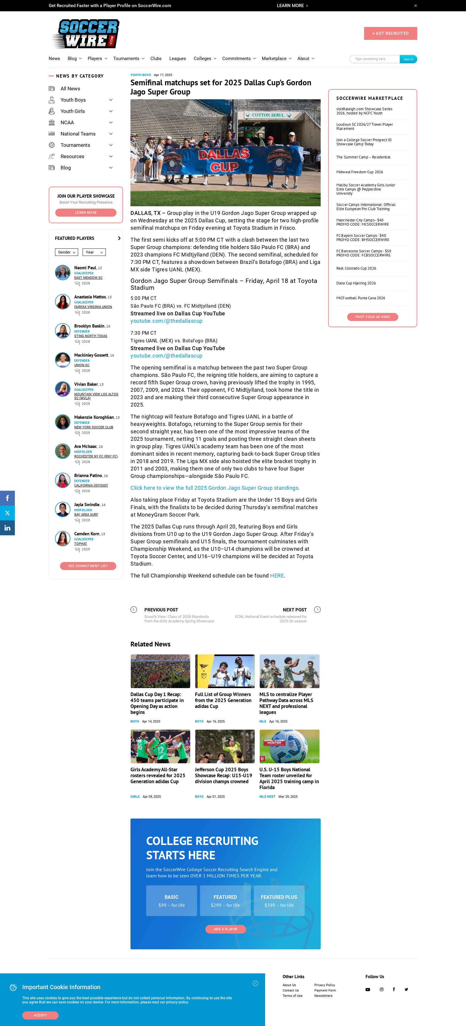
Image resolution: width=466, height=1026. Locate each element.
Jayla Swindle (87, 504)
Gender (64, 252)
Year (90, 252)
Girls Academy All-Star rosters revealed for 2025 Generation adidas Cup (157, 775)
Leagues (177, 58)
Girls (135, 797)
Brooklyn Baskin (90, 326)
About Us (289, 985)
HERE (277, 575)
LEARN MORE (290, 5)
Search (409, 59)
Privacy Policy (324, 985)
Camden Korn (87, 533)
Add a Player (225, 929)
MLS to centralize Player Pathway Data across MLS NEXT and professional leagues (286, 703)
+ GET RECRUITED (390, 33)
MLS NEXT (267, 797)
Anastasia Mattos (90, 297)
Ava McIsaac (86, 446)
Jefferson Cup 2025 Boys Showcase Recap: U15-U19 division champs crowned (223, 775)
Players (95, 58)
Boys (134, 721)
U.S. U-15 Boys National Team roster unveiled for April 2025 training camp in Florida (289, 778)
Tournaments (126, 58)
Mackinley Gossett (91, 355)
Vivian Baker (86, 384)
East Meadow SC (88, 278)
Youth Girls (67, 111)
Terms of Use (293, 996)
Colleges (202, 58)
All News (64, 89)
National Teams (72, 134)
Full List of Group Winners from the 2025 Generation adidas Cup (223, 700)
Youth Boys (67, 100)
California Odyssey (91, 485)
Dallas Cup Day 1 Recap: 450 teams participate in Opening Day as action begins (157, 703)
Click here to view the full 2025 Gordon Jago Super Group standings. (215, 488)
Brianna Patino (88, 475)
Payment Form (325, 990)
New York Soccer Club (93, 427)
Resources (66, 156)
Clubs (156, 58)
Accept (40, 1015)
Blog (72, 58)
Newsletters (323, 996)
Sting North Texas (90, 336)
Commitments (236, 58)
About (303, 58)
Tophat (80, 544)
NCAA (61, 122)
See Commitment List (88, 566)
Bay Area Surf (86, 515)
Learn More (86, 213)
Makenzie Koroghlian (94, 417)
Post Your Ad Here (372, 317)
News (54, 58)
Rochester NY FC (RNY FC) (96, 456)
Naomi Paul (85, 267)
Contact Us (291, 990)
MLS (262, 721)
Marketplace (274, 58)
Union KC (81, 365)
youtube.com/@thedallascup (166, 321)
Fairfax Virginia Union (93, 307)
